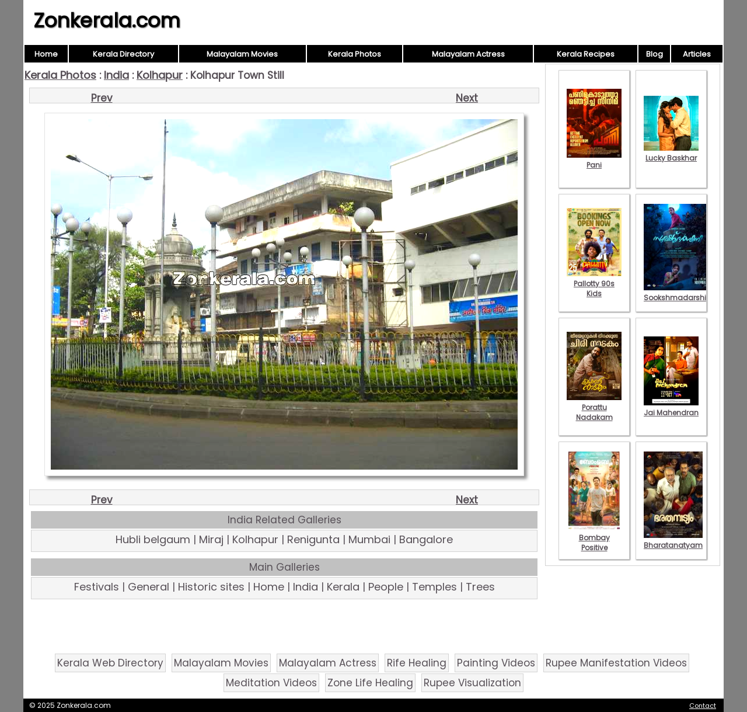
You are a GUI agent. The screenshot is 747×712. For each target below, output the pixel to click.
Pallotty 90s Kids (594, 283)
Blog (654, 54)
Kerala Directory (123, 54)
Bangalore (426, 539)
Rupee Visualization (472, 683)
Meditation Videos (271, 683)
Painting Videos (496, 663)
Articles (697, 54)
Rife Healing (416, 663)
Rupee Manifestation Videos (616, 663)
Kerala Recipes (586, 54)
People (385, 586)
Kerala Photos (354, 54)
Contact (702, 705)
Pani (594, 160)
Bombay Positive (594, 538)
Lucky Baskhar (671, 153)
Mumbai (369, 539)
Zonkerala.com (106, 20)
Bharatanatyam (673, 540)
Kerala (343, 586)
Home (46, 54)
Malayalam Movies (242, 54)
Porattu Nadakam (594, 407)
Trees (480, 586)
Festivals (96, 586)
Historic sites (211, 586)
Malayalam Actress (468, 54)
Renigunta (313, 539)
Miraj (211, 539)
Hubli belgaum (153, 539)
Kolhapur (160, 75)
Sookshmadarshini (678, 293)
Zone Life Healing (370, 683)
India (116, 75)
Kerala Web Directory (110, 663)
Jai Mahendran (671, 408)
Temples (434, 586)
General (148, 586)
